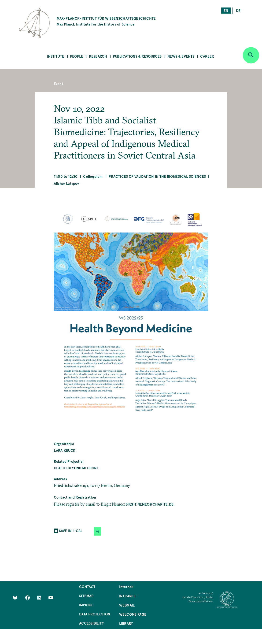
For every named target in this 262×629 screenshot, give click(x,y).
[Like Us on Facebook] (28, 597)
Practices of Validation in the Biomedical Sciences (157, 176)
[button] (97, 531)
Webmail (127, 605)
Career (207, 56)
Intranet (127, 595)
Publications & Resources (137, 56)
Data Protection (94, 613)
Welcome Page (132, 614)
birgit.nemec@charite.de (149, 504)
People (76, 56)
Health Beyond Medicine (76, 467)
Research (98, 56)
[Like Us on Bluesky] (15, 597)
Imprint (86, 604)
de (238, 10)
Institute (55, 56)
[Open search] (251, 55)
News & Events (180, 56)
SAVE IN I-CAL (70, 530)
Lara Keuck (65, 450)
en (226, 10)
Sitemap (86, 595)
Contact (87, 586)
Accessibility (91, 623)
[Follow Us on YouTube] (50, 597)
